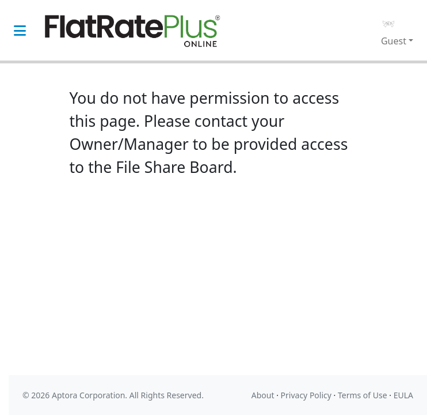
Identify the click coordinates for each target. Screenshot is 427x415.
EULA (403, 395)
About (262, 395)
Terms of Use (362, 395)
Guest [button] (393, 41)
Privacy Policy (306, 395)
